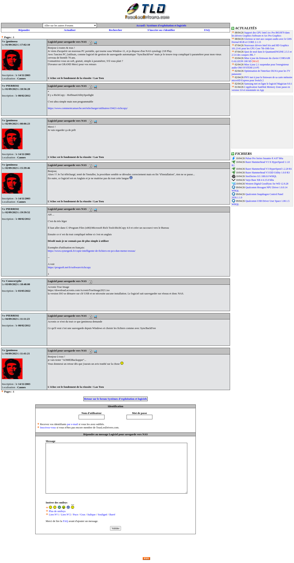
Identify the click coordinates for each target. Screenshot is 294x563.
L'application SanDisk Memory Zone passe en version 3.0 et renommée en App (261, 89)
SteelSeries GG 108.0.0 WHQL (261, 176)
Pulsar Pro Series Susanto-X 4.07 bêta (264, 158)
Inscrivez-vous (48, 427)
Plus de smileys (57, 511)
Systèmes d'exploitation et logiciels (166, 25)
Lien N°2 (66, 514)
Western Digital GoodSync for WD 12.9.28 (266, 183)
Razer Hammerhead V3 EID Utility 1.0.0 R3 (267, 172)
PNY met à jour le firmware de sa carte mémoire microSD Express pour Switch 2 (262, 79)
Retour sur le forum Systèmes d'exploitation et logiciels (115, 398)
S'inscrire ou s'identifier (161, 30)
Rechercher (115, 30)
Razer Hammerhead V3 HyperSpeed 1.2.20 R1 (268, 168)
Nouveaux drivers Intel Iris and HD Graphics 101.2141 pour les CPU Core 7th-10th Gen (260, 47)
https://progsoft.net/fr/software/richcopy (69, 267)
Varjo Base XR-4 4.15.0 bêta (259, 180)
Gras (82, 514)
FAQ (207, 30)
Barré (112, 514)
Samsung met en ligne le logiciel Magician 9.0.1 (268, 83)
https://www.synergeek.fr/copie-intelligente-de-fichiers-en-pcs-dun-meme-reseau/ (91, 250)
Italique (91, 514)
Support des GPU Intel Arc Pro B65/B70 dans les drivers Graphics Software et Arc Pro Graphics (261, 34)
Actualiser (70, 30)
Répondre (24, 30)
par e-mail (72, 424)
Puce (75, 514)
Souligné (102, 514)
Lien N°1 (54, 514)
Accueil (140, 25)
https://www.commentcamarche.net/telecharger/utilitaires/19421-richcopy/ (88, 108)
